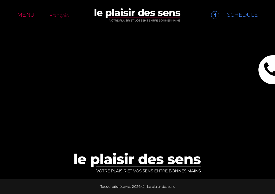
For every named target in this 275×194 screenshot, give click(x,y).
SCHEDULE (242, 15)
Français (58, 15)
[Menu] (29, 15)
